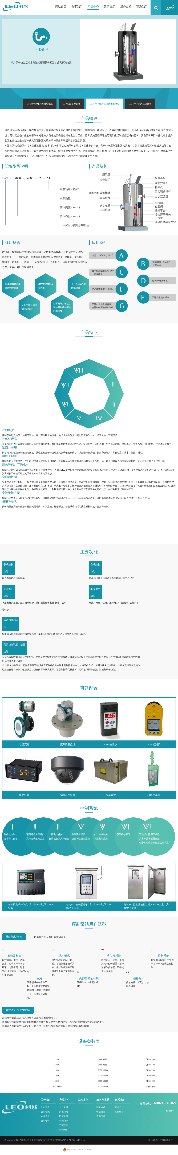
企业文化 (45, 1116)
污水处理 (63, 1107)
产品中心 (93, 6)
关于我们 (77, 6)
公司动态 (45, 1111)
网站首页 (60, 6)
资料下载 (100, 1116)
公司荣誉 (45, 1120)
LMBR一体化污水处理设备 (39, 103)
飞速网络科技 (166, 1140)
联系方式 (119, 1107)
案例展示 (109, 6)
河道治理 (63, 1111)
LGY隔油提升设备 (71, 103)
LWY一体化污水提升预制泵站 (104, 103)
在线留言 (119, 1111)
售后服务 (100, 1111)
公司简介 (45, 1107)
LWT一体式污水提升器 (140, 103)
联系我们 (142, 6)
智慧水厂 (63, 1130)
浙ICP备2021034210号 (57, 1140)
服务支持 (125, 6)
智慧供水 (63, 1120)
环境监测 (63, 1125)
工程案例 (83, 1099)
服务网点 (100, 1107)
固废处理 (63, 1116)
